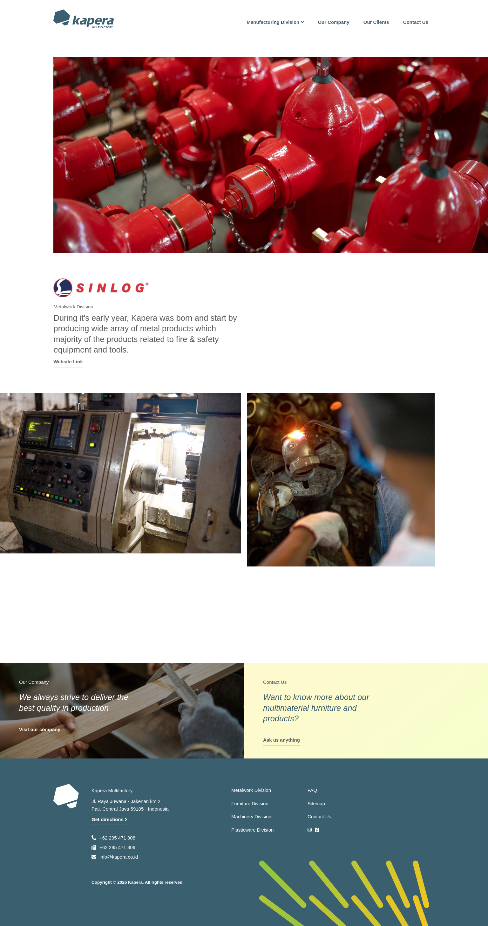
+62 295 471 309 (117, 847)
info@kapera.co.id (118, 857)
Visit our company (39, 729)
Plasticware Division (252, 830)
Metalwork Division (251, 790)
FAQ (312, 790)
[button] (275, 19)
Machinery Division (251, 816)
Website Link (72, 361)
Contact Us (319, 816)
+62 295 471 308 (117, 837)
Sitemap (316, 803)
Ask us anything (281, 740)
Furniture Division (249, 803)
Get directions (109, 819)
